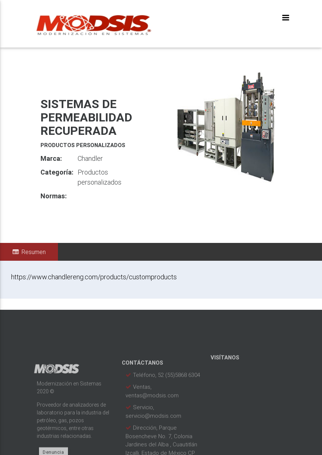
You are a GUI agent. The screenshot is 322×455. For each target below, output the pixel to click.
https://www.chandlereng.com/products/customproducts (94, 277)
